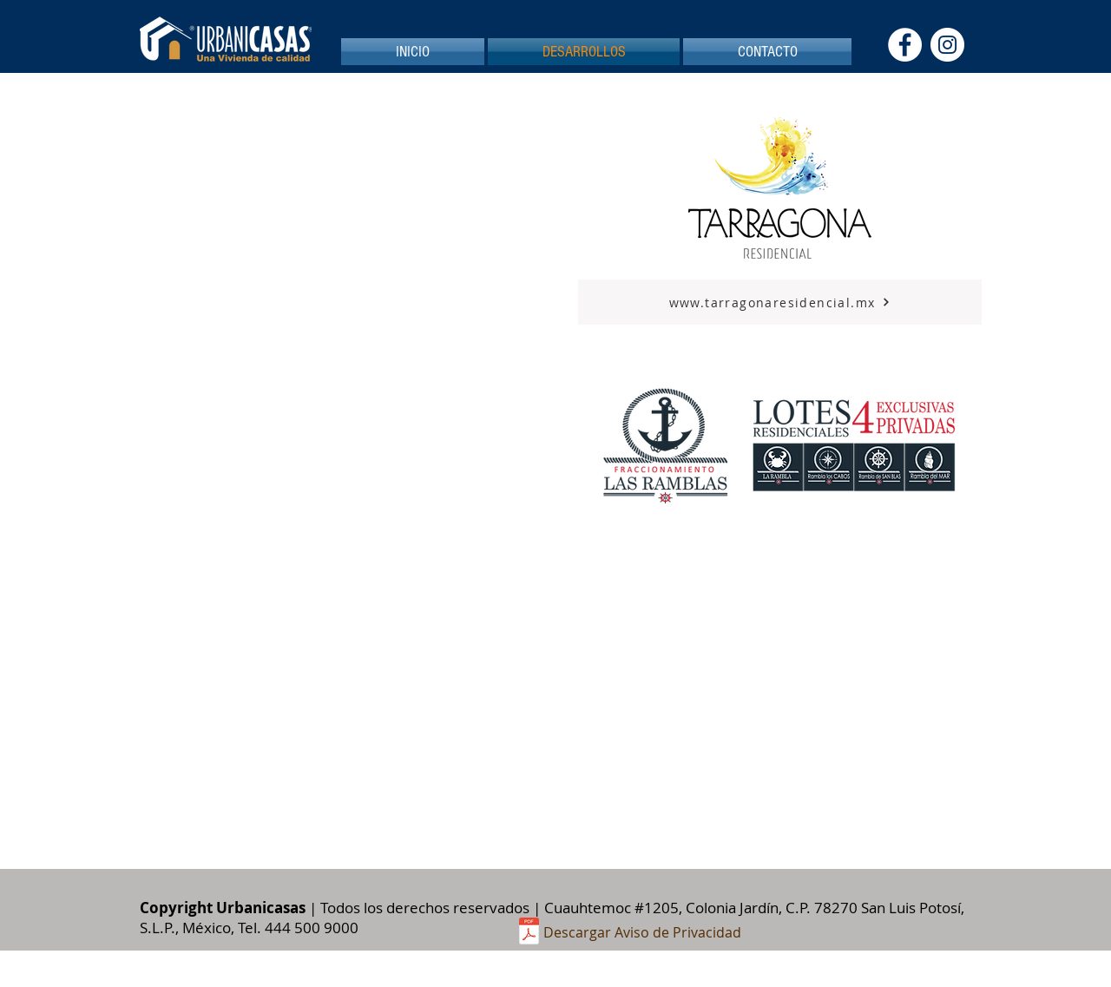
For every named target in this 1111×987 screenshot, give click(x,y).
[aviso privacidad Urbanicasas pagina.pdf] (529, 932)
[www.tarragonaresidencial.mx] (780, 302)
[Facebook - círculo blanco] (905, 45)
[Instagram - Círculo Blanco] (947, 45)
